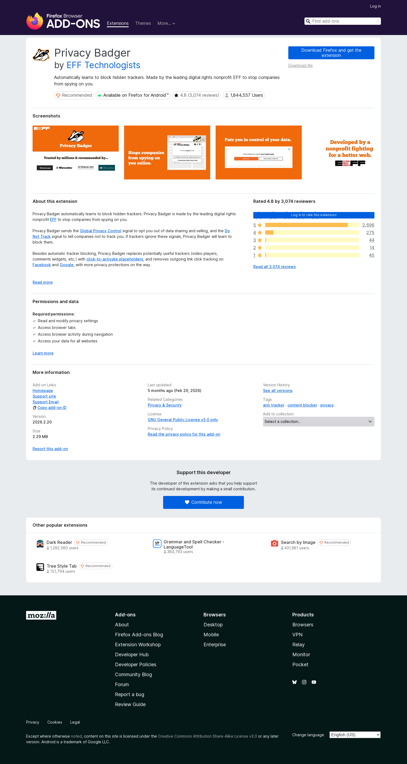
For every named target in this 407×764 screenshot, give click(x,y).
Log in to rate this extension (313, 215)
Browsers (302, 624)
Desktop (213, 624)
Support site (44, 396)
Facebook (42, 264)
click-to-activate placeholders (114, 259)
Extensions (118, 23)
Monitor (301, 654)
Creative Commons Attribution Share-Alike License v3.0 (207, 736)
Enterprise (215, 644)
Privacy (32, 722)
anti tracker (273, 405)
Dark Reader (59, 542)
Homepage (43, 390)
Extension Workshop (138, 644)
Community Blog (133, 674)
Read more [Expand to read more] (43, 282)
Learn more (43, 353)
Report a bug (129, 694)
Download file (300, 65)
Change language (308, 734)
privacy (327, 405)
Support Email (46, 402)
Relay (298, 644)
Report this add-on (50, 448)
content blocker (302, 405)
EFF (53, 219)
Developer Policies (135, 664)
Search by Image (298, 542)
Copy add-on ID (49, 407)
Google (66, 264)
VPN (297, 634)
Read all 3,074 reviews (274, 266)
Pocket (300, 664)
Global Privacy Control (100, 230)
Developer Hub (132, 654)
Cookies (54, 722)
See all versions (278, 390)
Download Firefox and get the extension (331, 52)
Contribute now (203, 502)
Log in (375, 6)
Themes (143, 23)
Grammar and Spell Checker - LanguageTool (194, 544)
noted (76, 736)
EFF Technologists (103, 65)
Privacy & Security (165, 405)
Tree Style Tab (62, 566)
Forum (122, 684)
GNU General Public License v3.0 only (183, 419)
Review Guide (130, 704)
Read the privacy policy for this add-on (184, 434)
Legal (75, 722)
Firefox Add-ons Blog (139, 634)
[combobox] (342, 21)
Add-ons (125, 614)
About (122, 624)
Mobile (211, 634)
